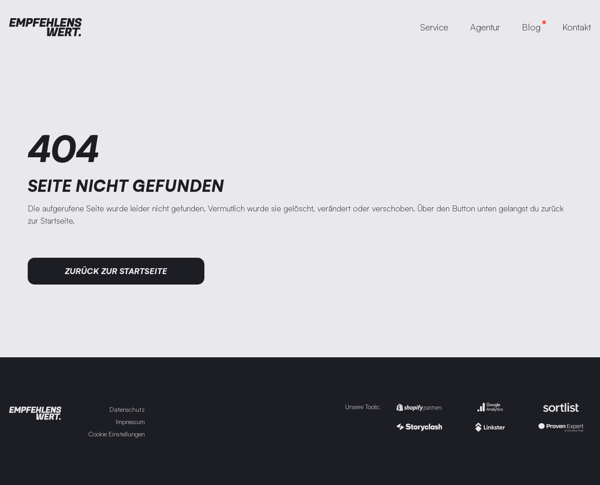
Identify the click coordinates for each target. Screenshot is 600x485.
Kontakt (576, 27)
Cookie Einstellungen (117, 434)
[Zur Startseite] (45, 27)
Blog (531, 27)
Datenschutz (127, 409)
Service (434, 27)
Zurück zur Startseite (116, 271)
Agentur (485, 27)
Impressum (130, 421)
